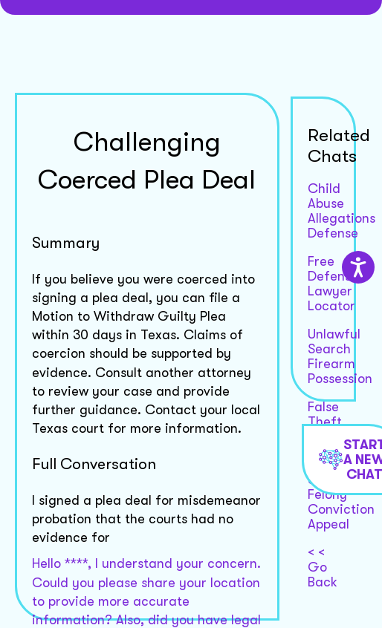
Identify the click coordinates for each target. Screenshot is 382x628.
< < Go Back (322, 567)
